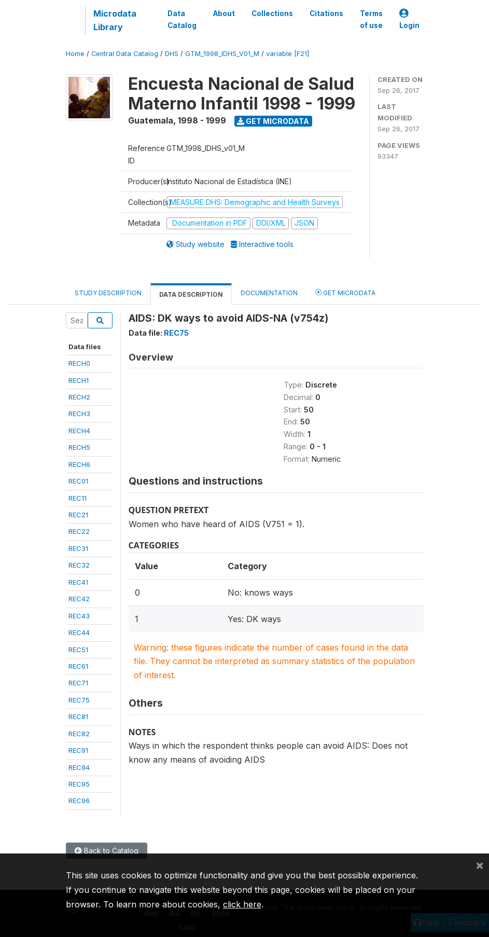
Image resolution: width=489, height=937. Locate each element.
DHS (171, 54)
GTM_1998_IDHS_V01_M (222, 54)
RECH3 (79, 413)
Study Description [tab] (108, 293)
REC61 (78, 666)
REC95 (79, 784)
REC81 (78, 716)
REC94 (79, 767)
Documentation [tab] (269, 293)
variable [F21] (287, 54)
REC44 (79, 632)
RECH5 (79, 447)
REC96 (79, 800)
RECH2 (79, 397)
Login (409, 19)
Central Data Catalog (124, 54)
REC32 (79, 565)
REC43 (79, 616)
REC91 (78, 750)
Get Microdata (273, 121)
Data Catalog (182, 19)
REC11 (77, 498)
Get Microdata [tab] (345, 292)
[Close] (480, 865)
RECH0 (79, 363)
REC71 (78, 683)
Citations (326, 13)
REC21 (78, 515)
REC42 (79, 599)
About (224, 13)
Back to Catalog (106, 850)
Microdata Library (114, 20)
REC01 (78, 481)
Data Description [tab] (191, 294)
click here (242, 904)
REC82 (79, 733)
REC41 (78, 582)
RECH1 (78, 380)
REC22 (79, 531)
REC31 (78, 548)
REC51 (78, 649)
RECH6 (79, 464)
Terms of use (371, 19)
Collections (272, 13)
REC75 (79, 700)
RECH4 (79, 430)
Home (75, 54)
